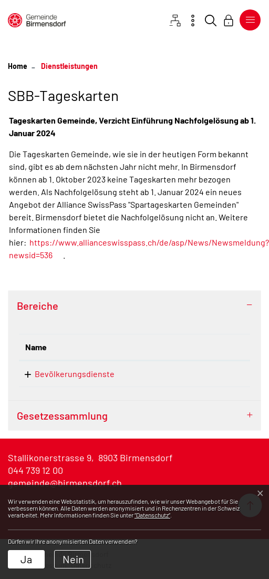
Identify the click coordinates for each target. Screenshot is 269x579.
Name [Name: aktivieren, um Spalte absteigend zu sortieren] (36, 347)
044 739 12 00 (35, 470)
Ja (26, 559)
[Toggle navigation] (248, 20)
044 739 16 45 (194, 374)
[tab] (134, 305)
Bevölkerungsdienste (75, 374)
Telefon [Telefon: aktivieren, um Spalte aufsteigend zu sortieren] (184, 347)
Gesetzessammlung (62, 415)
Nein (73, 559)
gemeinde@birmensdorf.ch (65, 483)
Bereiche (37, 305)
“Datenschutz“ (152, 515)
